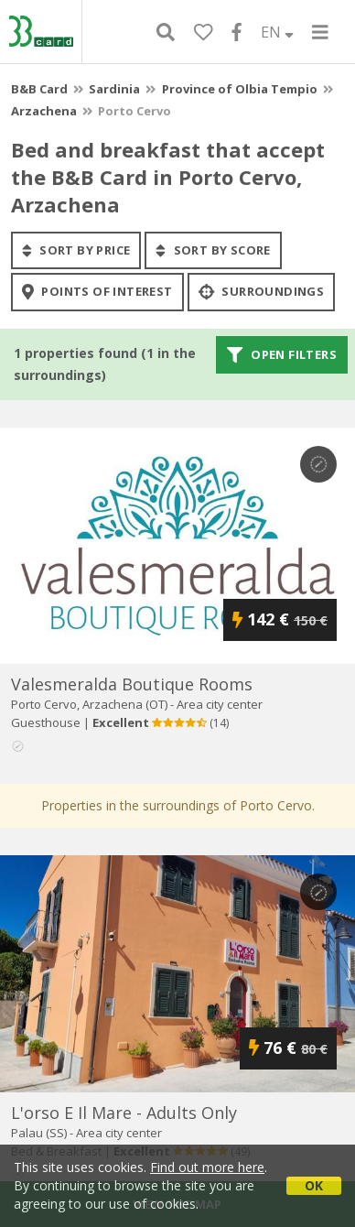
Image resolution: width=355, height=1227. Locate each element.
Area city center (220, 704)
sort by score (213, 250)
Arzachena (44, 111)
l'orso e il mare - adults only (124, 1113)
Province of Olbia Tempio (239, 89)
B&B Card (39, 89)
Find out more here (207, 1167)
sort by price (76, 250)
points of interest (97, 292)
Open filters (282, 354)
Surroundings (262, 292)
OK (314, 1185)
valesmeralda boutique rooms (132, 684)
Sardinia (114, 89)
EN (277, 32)
